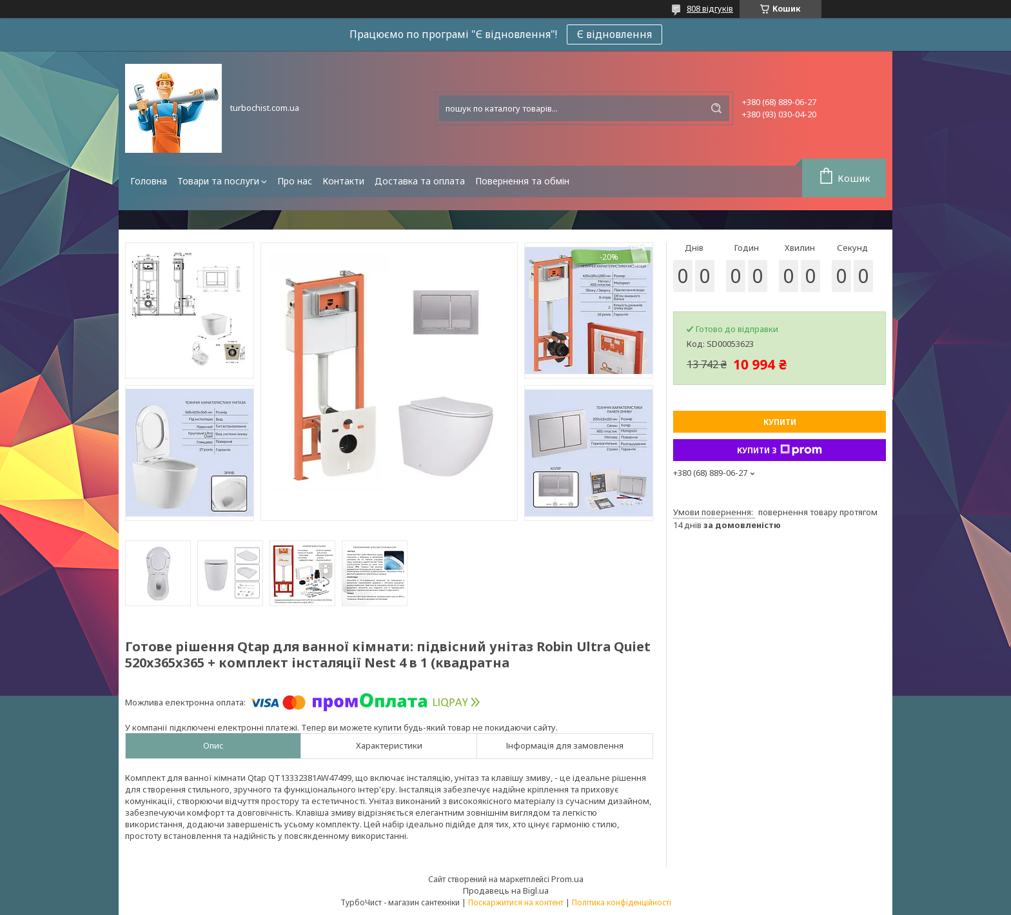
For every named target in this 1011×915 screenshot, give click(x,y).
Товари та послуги (218, 181)
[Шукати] (716, 108)
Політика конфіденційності (621, 902)
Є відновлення (614, 34)
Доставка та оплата (420, 181)
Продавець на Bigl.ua (506, 890)
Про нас (294, 181)
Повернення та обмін (522, 181)
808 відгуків (710, 8)
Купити (779, 422)
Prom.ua (567, 879)
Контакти (343, 181)
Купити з (779, 450)
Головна (148, 181)
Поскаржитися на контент (516, 902)
